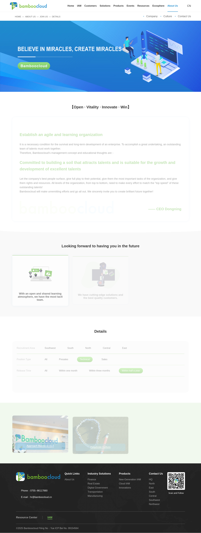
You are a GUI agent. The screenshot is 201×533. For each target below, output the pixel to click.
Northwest (154, 504)
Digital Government (98, 488)
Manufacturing (95, 496)
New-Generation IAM (130, 479)
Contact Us (184, 16)
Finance (92, 479)
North (152, 483)
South (152, 492)
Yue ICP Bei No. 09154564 (64, 528)
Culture (168, 16)
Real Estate (94, 483)
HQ (150, 479)
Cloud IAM (124, 483)
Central (153, 496)
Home (15, 17)
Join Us (44, 17)
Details (56, 17)
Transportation (95, 492)
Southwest (154, 500)
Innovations (125, 488)
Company (152, 16)
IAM (49, 517)
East (151, 488)
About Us (30, 17)
